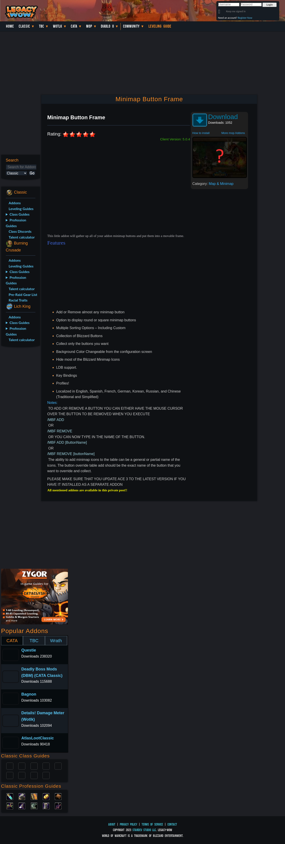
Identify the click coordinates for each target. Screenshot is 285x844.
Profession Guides (16, 223)
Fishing (58, 805)
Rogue (9, 775)
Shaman (34, 775)
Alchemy (9, 796)
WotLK (57, 26)
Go (32, 173)
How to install (201, 133)
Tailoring (46, 805)
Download (223, 116)
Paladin (9, 766)
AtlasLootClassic (37, 738)
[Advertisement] (20, 421)
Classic (24, 26)
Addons (15, 203)
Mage (21, 775)
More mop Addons (233, 133)
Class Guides (20, 214)
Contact (172, 824)
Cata (74, 26)
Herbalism (9, 805)
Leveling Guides (21, 208)
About (111, 824)
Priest (34, 766)
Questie (28, 650)
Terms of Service (152, 824)
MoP (89, 26)
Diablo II (107, 26)
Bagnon (28, 694)
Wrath (56, 640)
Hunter (46, 775)
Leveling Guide (160, 26)
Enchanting (34, 796)
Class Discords (20, 231)
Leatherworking (58, 796)
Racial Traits (18, 300)
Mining (21, 805)
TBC (41, 26)
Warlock (58, 766)
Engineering (46, 796)
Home (10, 26)
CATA (12, 640)
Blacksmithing (21, 796)
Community (131, 26)
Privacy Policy (128, 824)
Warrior (46, 766)
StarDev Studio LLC (144, 830)
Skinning (34, 805)
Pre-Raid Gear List (23, 294)
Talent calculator (22, 237)
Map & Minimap (221, 184)
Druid (21, 766)
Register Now (245, 17)
